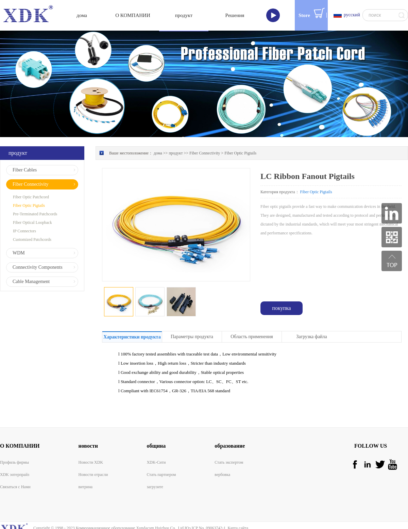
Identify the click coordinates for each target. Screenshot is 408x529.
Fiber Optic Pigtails (240, 135)
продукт (176, 135)
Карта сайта (236, 510)
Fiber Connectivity (204, 135)
